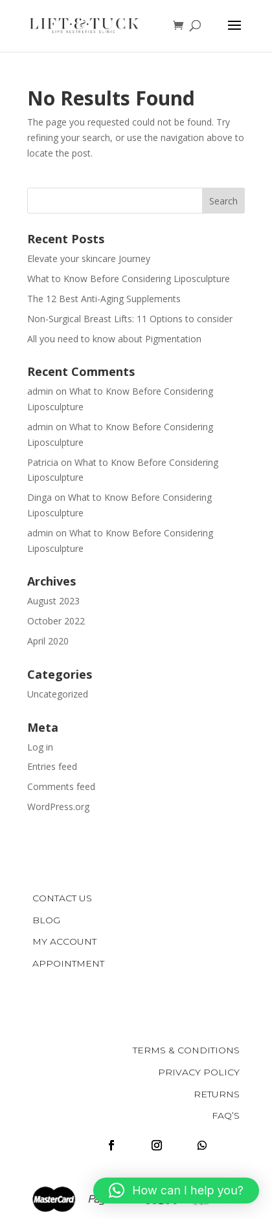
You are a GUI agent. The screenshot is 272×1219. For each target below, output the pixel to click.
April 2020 (48, 641)
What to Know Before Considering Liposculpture (128, 278)
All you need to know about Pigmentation (114, 339)
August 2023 (53, 601)
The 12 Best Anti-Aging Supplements (104, 298)
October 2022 (56, 621)
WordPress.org (58, 806)
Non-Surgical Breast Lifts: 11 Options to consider (129, 319)
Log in (40, 747)
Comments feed (61, 786)
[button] (176, 1190)
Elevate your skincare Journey (88, 258)
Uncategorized (57, 694)
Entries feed (52, 766)
